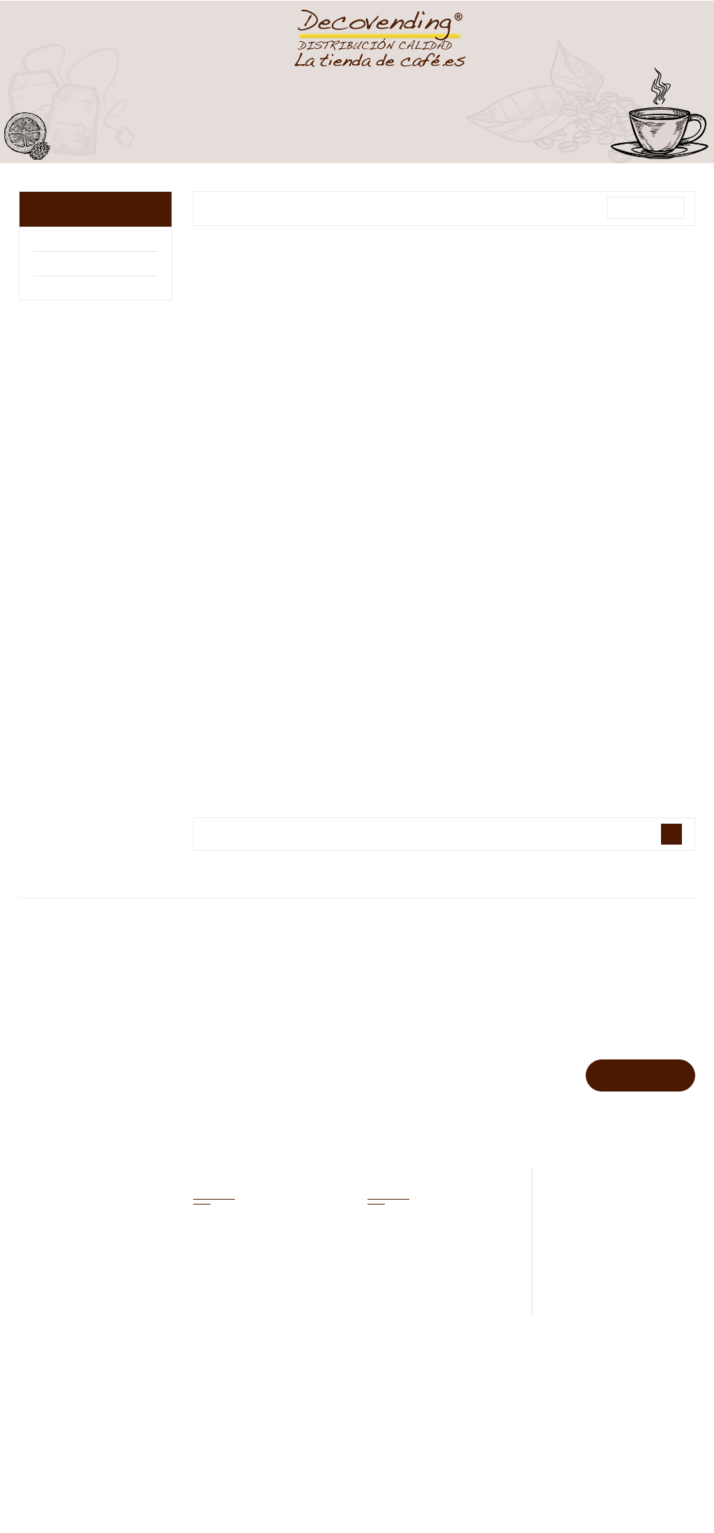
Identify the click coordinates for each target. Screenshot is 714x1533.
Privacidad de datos (504, 1422)
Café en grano (82, 209)
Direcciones (219, 1311)
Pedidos (211, 1257)
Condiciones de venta (367, 1452)
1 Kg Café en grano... (270, 478)
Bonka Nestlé (68, 289)
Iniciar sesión (396, 1311)
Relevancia (645, 208)
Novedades (392, 1257)
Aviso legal (397, 1422)
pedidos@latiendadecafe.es (625, 1258)
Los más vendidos (405, 1284)
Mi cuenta (227, 1175)
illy (40, 265)
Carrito (588, 34)
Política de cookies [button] (72, 1459)
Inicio (327, 1422)
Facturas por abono (235, 1284)
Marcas (357, 970)
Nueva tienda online (498, 1452)
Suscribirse (639, 1075)
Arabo (49, 241)
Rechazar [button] (83, 1494)
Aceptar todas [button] (206, 1494)
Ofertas (384, 1230)
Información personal (239, 1230)
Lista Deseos (512, 34)
